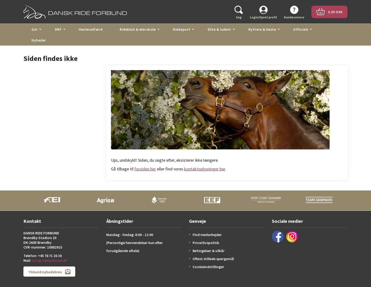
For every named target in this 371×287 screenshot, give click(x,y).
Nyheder (38, 40)
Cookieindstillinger (208, 266)
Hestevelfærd (90, 29)
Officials (300, 29)
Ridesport (181, 29)
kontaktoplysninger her (204, 169)
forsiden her (145, 169)
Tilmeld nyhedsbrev (49, 271)
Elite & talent (219, 29)
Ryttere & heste (262, 29)
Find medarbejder (207, 234)
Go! (34, 29)
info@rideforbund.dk (49, 260)
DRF (58, 29)
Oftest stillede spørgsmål (213, 258)
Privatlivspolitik (206, 242)
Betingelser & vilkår (209, 250)
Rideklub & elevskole (138, 29)
